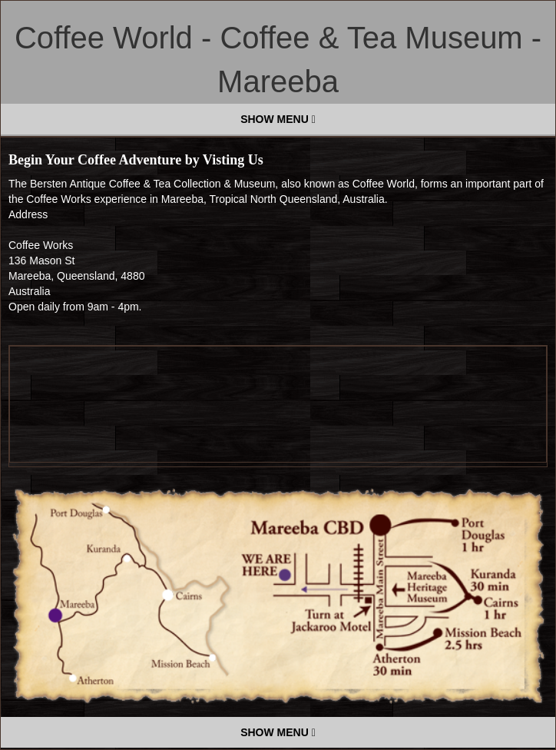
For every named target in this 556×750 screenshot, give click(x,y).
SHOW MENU (278, 119)
